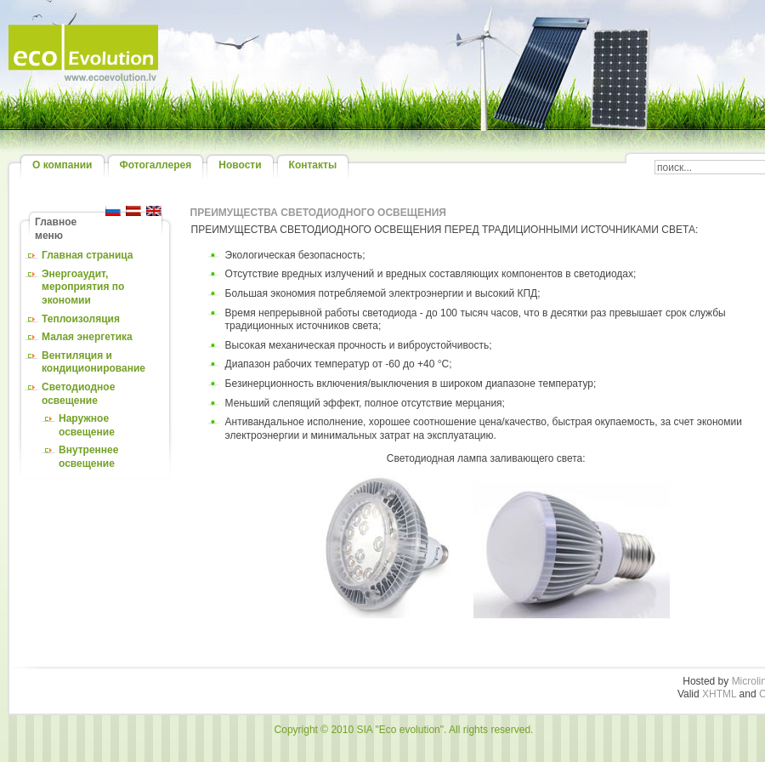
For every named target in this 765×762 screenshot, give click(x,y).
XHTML (719, 694)
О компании (62, 165)
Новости (239, 165)
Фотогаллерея (156, 165)
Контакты (313, 165)
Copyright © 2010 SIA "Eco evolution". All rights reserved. (404, 730)
